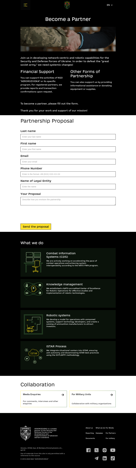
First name (28, 143)
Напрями (99, 433)
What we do (100, 428)
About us (89, 428)
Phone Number (31, 168)
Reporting (90, 433)
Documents (90, 438)
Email (24, 155)
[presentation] (42, 214)
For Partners (111, 433)
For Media (110, 428)
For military (110, 438)
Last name (28, 131)
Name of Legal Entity (35, 180)
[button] (25, 5)
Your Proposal (30, 193)
